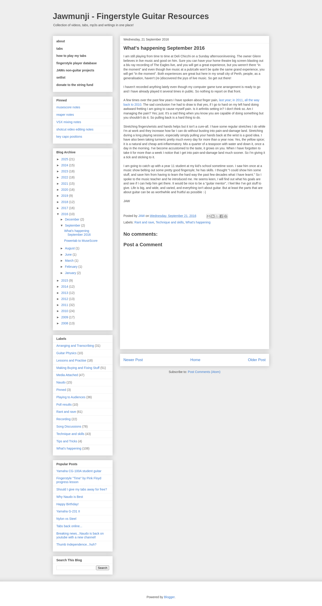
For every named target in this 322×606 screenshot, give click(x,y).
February (71, 266)
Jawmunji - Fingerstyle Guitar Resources (131, 16)
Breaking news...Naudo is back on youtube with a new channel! (80, 535)
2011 (65, 305)
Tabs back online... (69, 526)
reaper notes (65, 114)
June (68, 254)
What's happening (198, 222)
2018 (65, 202)
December (72, 219)
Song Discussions (68, 426)
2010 (65, 311)
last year (225, 100)
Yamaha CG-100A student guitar (78, 471)
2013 (65, 293)
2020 (65, 189)
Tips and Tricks (66, 441)
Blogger (169, 597)
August (70, 248)
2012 (65, 299)
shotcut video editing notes (74, 129)
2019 (65, 195)
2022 (65, 177)
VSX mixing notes (68, 122)
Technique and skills (170, 222)
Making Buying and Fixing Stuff (78, 368)
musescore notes (68, 107)
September (73, 225)
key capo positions (69, 136)
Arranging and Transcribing (75, 345)
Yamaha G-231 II (68, 511)
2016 (65, 214)
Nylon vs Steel (66, 518)
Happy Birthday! (67, 504)
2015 (65, 280)
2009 (65, 317)
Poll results (64, 404)
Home (195, 360)
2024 (65, 165)
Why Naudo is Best (69, 497)
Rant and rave (144, 222)
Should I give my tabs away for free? (81, 489)
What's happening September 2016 (77, 232)
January (71, 273)
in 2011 (238, 100)
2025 (65, 159)
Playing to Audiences (70, 397)
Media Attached (67, 375)
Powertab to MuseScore (80, 240)
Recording (63, 419)
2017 (65, 208)
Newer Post (133, 360)
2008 (65, 323)
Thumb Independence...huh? (76, 544)
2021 (65, 183)
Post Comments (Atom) (204, 372)
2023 (65, 171)
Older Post (257, 360)
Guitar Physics (66, 353)
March (69, 260)
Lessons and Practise (71, 360)
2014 (65, 286)
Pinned (61, 390)
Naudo (61, 382)
